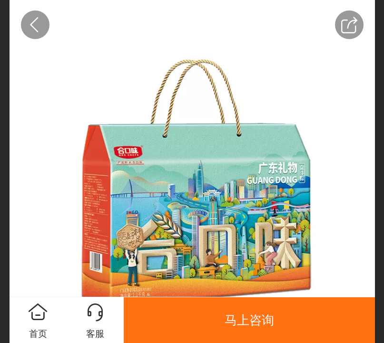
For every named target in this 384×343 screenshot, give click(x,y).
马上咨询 (249, 320)
